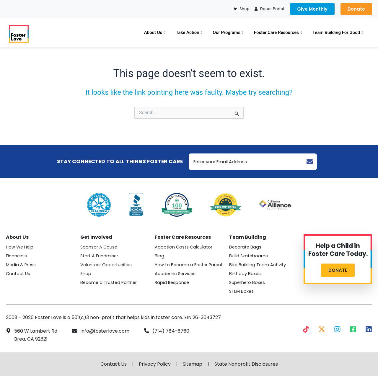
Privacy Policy (155, 364)
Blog (159, 256)
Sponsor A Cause (98, 247)
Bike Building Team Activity (257, 265)
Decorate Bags (245, 247)
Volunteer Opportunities (106, 265)
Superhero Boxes (247, 282)
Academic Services (175, 274)
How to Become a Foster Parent (189, 265)
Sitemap (192, 364)
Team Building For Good (337, 32)
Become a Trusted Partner (108, 282)
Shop (85, 274)
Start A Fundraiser (99, 256)
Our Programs (228, 32)
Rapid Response (172, 282)
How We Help (19, 247)
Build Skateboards (248, 256)
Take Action (189, 32)
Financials (16, 256)
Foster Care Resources (278, 32)
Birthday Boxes (245, 274)
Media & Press (21, 265)
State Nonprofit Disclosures (246, 364)
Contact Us (18, 274)
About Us (154, 32)
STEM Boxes (241, 291)
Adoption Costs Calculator (183, 247)
